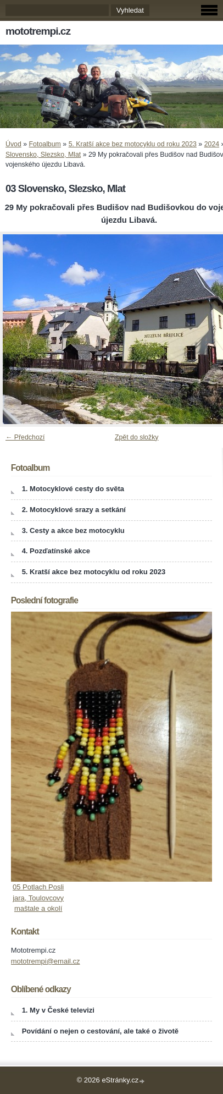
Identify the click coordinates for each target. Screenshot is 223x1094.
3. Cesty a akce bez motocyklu (73, 530)
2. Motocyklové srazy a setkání (74, 509)
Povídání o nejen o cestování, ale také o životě (100, 1031)
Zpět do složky (137, 437)
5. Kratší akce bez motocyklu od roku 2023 (133, 144)
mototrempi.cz (37, 31)
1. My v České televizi (58, 1010)
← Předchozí (24, 437)
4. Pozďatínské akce (56, 551)
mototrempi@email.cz (45, 961)
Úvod (13, 144)
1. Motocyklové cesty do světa (73, 489)
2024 (211, 144)
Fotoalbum (45, 144)
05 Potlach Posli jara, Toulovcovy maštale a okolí (38, 897)
